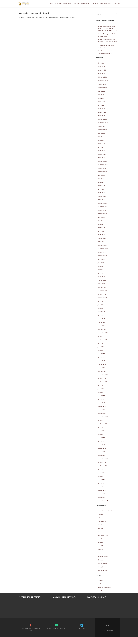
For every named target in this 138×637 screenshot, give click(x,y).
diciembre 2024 (102, 119)
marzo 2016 (101, 487)
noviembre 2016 (103, 459)
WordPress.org (102, 591)
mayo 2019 (101, 354)
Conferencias (102, 521)
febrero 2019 (102, 364)
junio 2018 (101, 392)
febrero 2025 (102, 112)
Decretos (100, 528)
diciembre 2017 (102, 413)
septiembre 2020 (103, 298)
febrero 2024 (102, 154)
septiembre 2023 (103, 171)
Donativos (117, 3)
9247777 (82, 628)
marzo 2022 (101, 234)
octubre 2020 (102, 294)
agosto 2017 (102, 427)
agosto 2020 (102, 301)
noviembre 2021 (103, 248)
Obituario (101, 567)
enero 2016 (101, 494)
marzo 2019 (101, 361)
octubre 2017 (102, 420)
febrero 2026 (102, 70)
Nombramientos (103, 556)
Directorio (76, 3)
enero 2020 (101, 326)
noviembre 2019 (103, 333)
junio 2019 (101, 350)
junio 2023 (101, 182)
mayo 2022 (101, 227)
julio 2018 (101, 389)
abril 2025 (101, 105)
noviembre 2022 (103, 206)
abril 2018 (101, 399)
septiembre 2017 (103, 424)
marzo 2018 (101, 403)
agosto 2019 (102, 343)
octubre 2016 (102, 462)
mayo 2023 (101, 185)
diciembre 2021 (102, 245)
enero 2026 (101, 73)
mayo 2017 (101, 438)
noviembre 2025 (103, 80)
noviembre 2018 (103, 375)
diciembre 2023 (102, 161)
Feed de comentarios (104, 587)
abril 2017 (101, 441)
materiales (101, 546)
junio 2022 (101, 224)
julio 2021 (101, 262)
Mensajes (101, 549)
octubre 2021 (102, 252)
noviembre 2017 (103, 417)
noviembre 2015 (103, 501)
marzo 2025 (101, 108)
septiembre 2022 (103, 213)
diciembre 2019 (102, 329)
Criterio (100, 525)
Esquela (100, 539)
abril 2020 (101, 315)
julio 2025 (101, 94)
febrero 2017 (102, 448)
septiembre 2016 (103, 466)
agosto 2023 (102, 175)
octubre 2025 (102, 84)
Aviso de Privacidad (106, 3)
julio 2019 (101, 347)
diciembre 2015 (102, 497)
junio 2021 (101, 266)
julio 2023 (101, 178)
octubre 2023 (102, 168)
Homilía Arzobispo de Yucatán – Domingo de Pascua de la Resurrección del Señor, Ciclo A (108, 28)
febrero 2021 (102, 280)
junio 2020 (101, 308)
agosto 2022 (102, 217)
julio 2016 (101, 473)
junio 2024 (101, 140)
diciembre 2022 (102, 203)
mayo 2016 (101, 480)
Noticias (100, 560)
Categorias (94, 3)
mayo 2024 (101, 143)
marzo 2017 (101, 445)
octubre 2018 (102, 378)
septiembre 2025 (103, 87)
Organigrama (85, 3)
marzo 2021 (101, 276)
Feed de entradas (103, 584)
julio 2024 (101, 136)
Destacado (101, 532)
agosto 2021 (102, 259)
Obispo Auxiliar (102, 563)
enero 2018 (101, 410)
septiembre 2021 (103, 255)
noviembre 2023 (103, 164)
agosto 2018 (102, 385)
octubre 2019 (102, 336)
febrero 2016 (102, 490)
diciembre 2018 (102, 371)
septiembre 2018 (103, 382)
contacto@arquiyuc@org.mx (56, 628)
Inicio (51, 3)
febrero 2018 (102, 406)
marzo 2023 (101, 192)
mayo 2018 (101, 396)
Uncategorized (102, 570)
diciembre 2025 (102, 77)
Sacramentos (67, 3)
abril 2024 (101, 147)
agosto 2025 (102, 91)
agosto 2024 (102, 133)
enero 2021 (101, 283)
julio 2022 (101, 220)
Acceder (100, 580)
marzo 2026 (101, 66)
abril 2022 (101, 231)
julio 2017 (101, 431)
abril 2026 (101, 63)
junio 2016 (101, 476)
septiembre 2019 (103, 340)
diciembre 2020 (102, 287)
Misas (99, 553)
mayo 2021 (101, 269)
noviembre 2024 (103, 122)
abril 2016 (101, 483)
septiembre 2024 (103, 129)
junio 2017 (101, 434)
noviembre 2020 (103, 291)
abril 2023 (101, 189)
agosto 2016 (102, 469)
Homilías (100, 542)
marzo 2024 (101, 150)
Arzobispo (58, 3)
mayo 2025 (101, 101)
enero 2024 (101, 157)
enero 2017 (101, 452)
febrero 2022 (102, 238)
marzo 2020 (101, 319)
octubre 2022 (102, 210)
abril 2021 (101, 273)
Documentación (103, 535)
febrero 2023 (102, 196)
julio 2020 (101, 305)
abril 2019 (101, 357)
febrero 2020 (102, 322)
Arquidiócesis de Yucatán (105, 511)
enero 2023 (101, 199)
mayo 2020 (101, 312)
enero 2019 (101, 368)
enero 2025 (101, 115)
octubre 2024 (102, 126)
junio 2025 (101, 98)
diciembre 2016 (102, 455)
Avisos (100, 518)
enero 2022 (101, 241)
